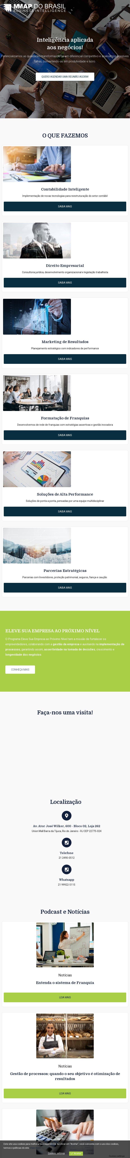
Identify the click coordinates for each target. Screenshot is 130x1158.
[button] (65, 76)
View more (35, 1148)
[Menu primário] (123, 8)
